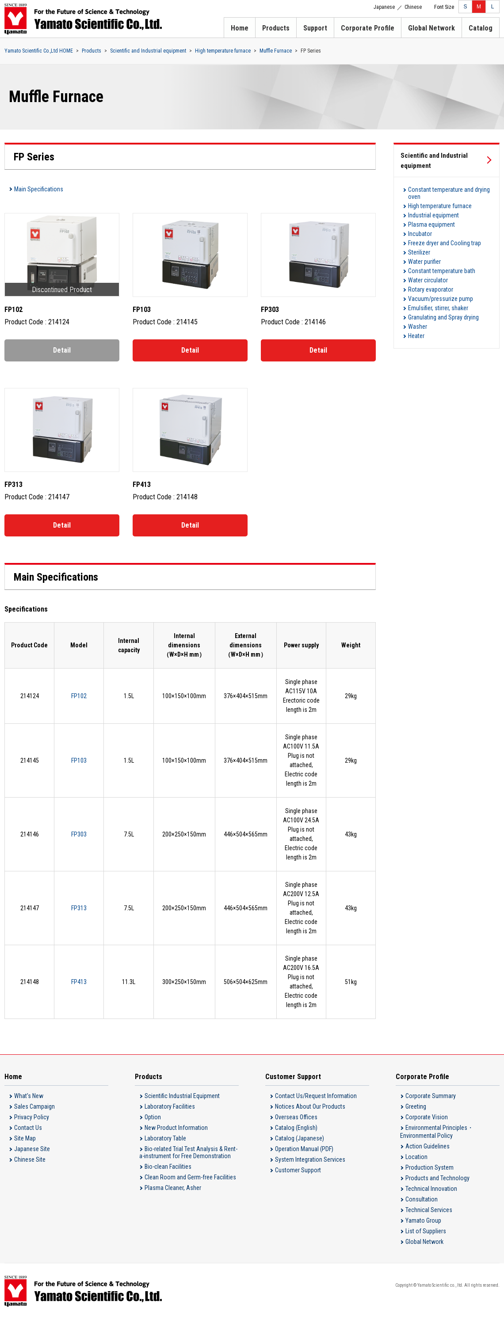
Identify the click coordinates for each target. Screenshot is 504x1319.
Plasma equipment (431, 224)
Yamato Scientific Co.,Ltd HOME (38, 51)
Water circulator (428, 280)
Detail (62, 350)
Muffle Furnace (276, 51)
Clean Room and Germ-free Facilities (190, 1177)
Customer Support (298, 1170)
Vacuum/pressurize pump (440, 298)
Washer (417, 326)
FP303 (79, 834)
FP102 (79, 695)
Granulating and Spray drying (443, 317)
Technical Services (428, 1209)
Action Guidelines (427, 1146)
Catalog (481, 28)
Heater (416, 335)
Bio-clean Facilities (168, 1166)
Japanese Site (32, 1148)
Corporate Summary (430, 1095)
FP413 (79, 981)
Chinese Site (30, 1159)
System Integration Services (310, 1159)
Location (416, 1156)
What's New (28, 1095)
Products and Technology (437, 1178)
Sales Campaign (34, 1106)
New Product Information (176, 1127)
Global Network (431, 28)
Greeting (415, 1106)
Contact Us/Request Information (316, 1095)
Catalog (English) (296, 1127)
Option (153, 1117)
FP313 (79, 908)
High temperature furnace (223, 51)
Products (276, 28)
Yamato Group (423, 1220)
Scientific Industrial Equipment (182, 1095)
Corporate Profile (367, 28)
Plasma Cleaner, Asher (173, 1187)
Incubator (420, 233)
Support (315, 28)
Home (239, 28)
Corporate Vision (426, 1117)
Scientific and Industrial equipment (148, 51)
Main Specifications (38, 189)
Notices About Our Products (310, 1106)
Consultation (421, 1199)
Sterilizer (419, 252)
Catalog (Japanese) (299, 1138)
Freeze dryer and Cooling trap (444, 243)
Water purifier (424, 261)
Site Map (25, 1138)
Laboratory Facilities (170, 1106)
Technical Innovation (431, 1188)
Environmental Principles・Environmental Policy (436, 1131)
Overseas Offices (296, 1117)
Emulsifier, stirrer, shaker (438, 308)
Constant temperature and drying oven (449, 193)
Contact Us (28, 1127)
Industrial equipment (433, 215)
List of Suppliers (425, 1231)
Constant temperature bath (441, 270)
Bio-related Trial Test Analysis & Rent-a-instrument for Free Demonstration (188, 1152)
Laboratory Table (165, 1138)
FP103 (79, 760)
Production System (429, 1167)
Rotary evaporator (430, 289)
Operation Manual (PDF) (304, 1148)
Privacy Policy (31, 1117)
